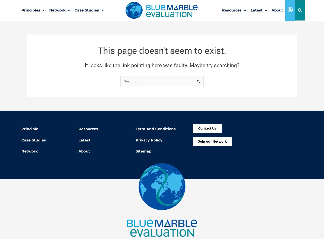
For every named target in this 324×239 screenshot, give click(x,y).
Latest (259, 10)
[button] (300, 10)
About (277, 10)
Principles (33, 10)
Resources (234, 10)
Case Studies (89, 10)
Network (59, 10)
